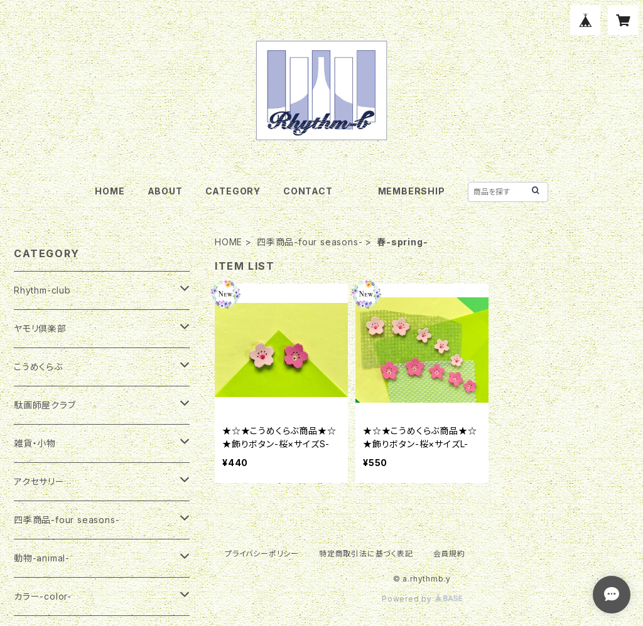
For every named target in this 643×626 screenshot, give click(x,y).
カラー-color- (43, 596)
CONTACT (308, 191)
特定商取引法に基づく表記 (366, 553)
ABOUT (165, 191)
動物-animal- (42, 558)
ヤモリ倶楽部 (40, 328)
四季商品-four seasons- (309, 241)
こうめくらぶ (38, 366)
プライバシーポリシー (262, 553)
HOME (109, 191)
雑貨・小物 (35, 443)
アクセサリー (39, 481)
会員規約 (449, 553)
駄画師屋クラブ (45, 405)
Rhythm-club (42, 290)
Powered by (422, 598)
